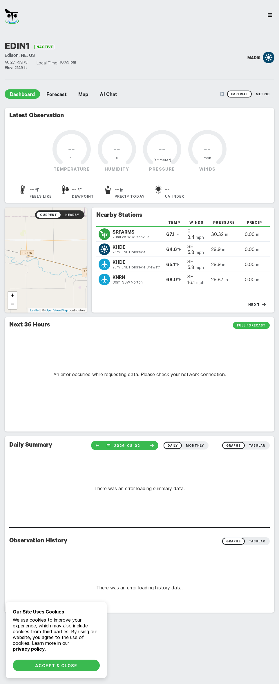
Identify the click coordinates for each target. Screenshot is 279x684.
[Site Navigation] (270, 15)
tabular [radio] (257, 445)
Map (83, 95)
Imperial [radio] (239, 94)
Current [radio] (48, 214)
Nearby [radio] (72, 214)
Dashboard (22, 95)
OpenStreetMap (57, 310)
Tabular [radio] (257, 541)
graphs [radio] (233, 445)
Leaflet (34, 310)
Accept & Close (56, 665)
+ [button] (13, 296)
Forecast (56, 95)
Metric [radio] (263, 94)
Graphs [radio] (233, 541)
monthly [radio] (195, 445)
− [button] (13, 304)
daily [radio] (173, 445)
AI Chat (108, 95)
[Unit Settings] (222, 94)
